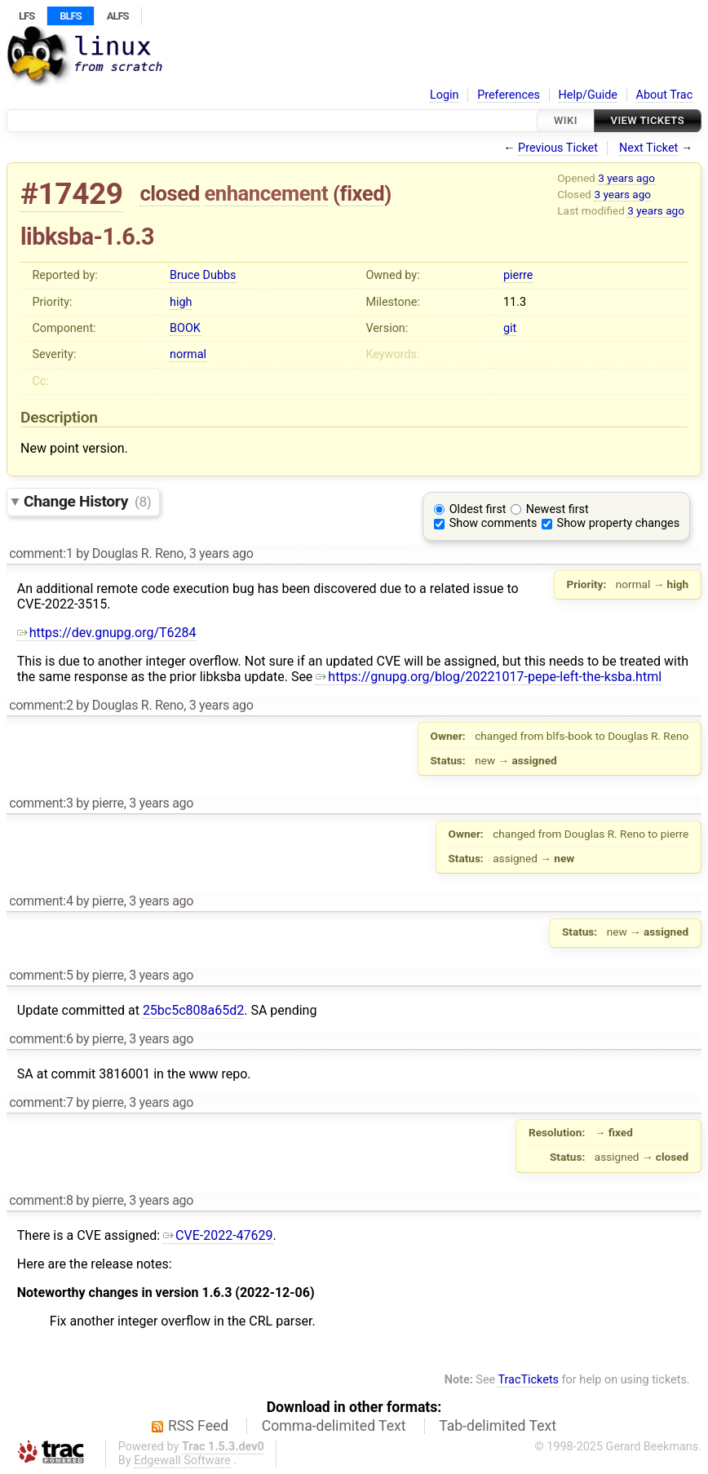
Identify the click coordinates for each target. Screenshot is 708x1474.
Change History (87, 501)
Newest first (557, 509)
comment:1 (41, 553)
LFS (26, 16)
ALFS (118, 16)
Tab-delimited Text (497, 1426)
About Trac (664, 95)
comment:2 (41, 705)
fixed (362, 193)
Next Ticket (648, 148)
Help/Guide (588, 95)
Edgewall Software (182, 1460)
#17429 (71, 193)
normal (188, 354)
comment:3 (41, 803)
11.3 (514, 302)
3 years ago (626, 177)
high (181, 302)
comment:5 (41, 975)
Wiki (565, 120)
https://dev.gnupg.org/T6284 (107, 632)
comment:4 (41, 901)
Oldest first (478, 509)
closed (169, 193)
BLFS (70, 16)
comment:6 (41, 1039)
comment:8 (41, 1200)
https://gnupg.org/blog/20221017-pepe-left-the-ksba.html (489, 676)
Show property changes (618, 523)
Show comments (493, 523)
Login (444, 95)
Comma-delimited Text (334, 1426)
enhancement (267, 193)
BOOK (185, 328)
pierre (518, 275)
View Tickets (647, 120)
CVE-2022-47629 (217, 1235)
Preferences (508, 95)
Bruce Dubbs (203, 275)
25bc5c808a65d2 (193, 1010)
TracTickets (528, 1380)
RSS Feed (198, 1426)
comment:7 (41, 1102)
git (509, 328)
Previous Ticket (558, 148)
